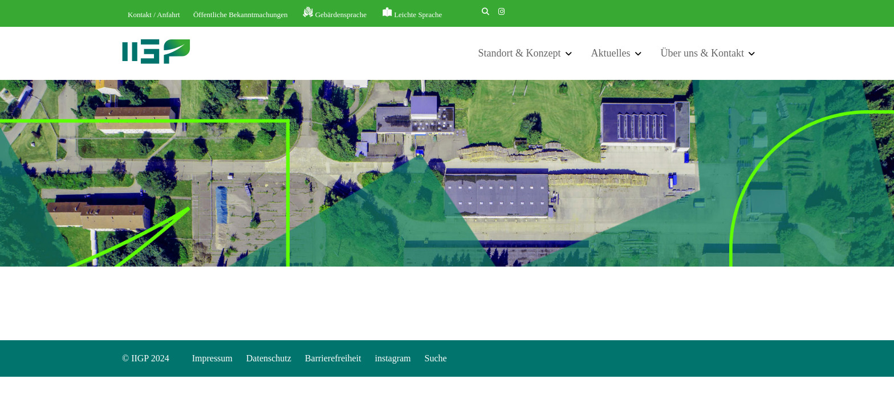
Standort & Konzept (519, 53)
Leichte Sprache (418, 14)
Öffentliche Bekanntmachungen (240, 14)
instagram (393, 358)
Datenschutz (268, 358)
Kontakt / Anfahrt (154, 14)
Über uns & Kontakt (702, 53)
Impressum (212, 358)
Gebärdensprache (341, 14)
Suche (436, 358)
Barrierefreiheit (333, 358)
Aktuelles (611, 53)
